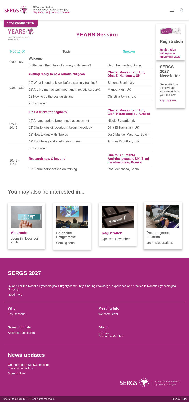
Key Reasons (16, 313)
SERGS (103, 332)
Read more (15, 294)
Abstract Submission (21, 332)
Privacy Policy (179, 398)
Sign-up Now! (168, 100)
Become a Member (110, 336)
